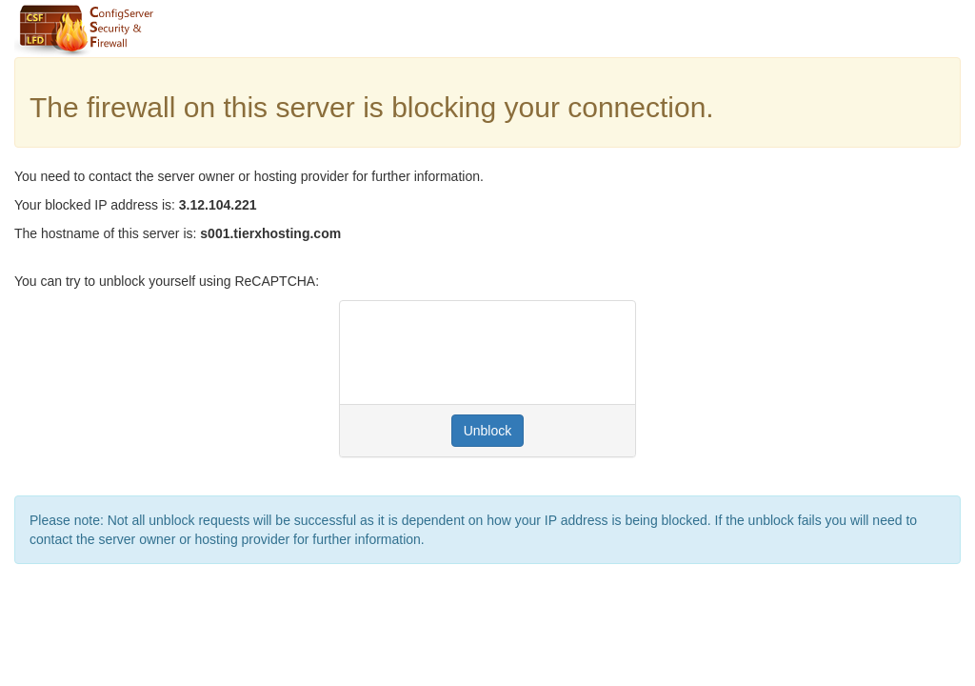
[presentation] (499, 352)
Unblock (488, 430)
